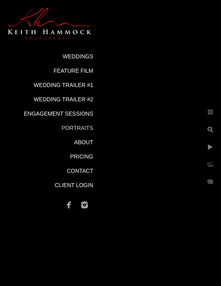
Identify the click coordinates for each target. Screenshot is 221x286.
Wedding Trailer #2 (63, 99)
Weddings (78, 56)
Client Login (74, 185)
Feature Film (73, 71)
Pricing (81, 156)
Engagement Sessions (58, 113)
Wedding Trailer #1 (63, 85)
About (83, 142)
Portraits (77, 128)
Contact (80, 171)
